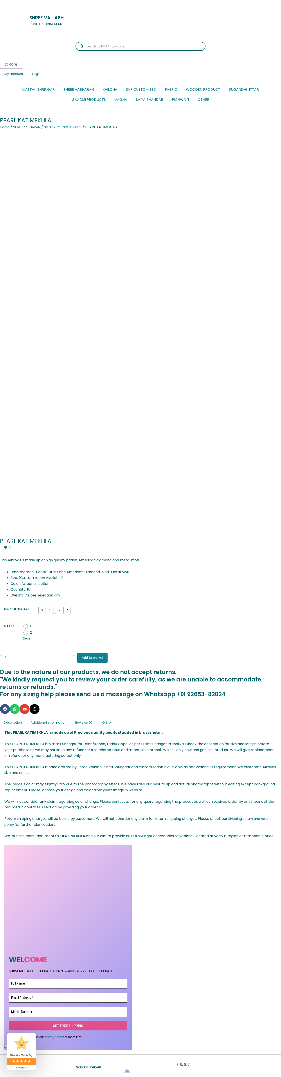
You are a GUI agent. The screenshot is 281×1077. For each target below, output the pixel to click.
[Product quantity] (40, 282)
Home (5, 127)
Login (38, 74)
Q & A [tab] (115, 347)
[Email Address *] (68, 629)
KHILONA (110, 90)
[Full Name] (68, 615)
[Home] (127, 1071)
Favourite (100, 1074)
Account (181, 1074)
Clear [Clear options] (26, 262)
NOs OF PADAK (17, 231)
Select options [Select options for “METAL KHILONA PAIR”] (69, 986)
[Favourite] (100, 1071)
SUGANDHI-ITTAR (244, 90)
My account (14, 74)
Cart (154, 1074)
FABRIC (171, 90)
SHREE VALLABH (51, 17)
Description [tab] (14, 347)
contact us (121, 426)
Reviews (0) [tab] (91, 347)
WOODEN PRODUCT (203, 90)
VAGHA (121, 100)
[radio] (42, 233)
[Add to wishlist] (4, 930)
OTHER (203, 100)
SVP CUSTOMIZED (141, 90)
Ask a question (261, 795)
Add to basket (98, 282)
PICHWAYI (180, 100)
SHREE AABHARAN (78, 90)
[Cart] (154, 1071)
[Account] (181, 1071)
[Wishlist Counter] (140, 59)
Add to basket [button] (21, 986)
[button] (5, 334)
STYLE (9, 248)
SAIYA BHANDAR (149, 100)
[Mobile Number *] (68, 643)
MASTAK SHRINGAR (38, 90)
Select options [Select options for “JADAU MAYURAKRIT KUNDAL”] (259, 991)
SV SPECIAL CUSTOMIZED (69, 127)
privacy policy (54, 668)
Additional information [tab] (53, 347)
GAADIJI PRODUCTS (89, 100)
